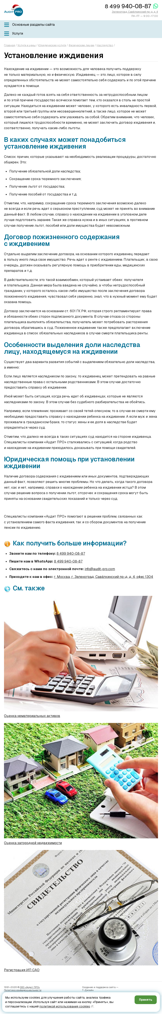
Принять (145, 1000)
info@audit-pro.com (100, 569)
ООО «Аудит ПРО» (30, 987)
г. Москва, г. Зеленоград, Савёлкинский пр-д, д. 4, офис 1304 (103, 577)
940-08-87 (128, 6)
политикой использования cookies (64, 1006)
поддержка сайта (106, 987)
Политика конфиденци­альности (22, 990)
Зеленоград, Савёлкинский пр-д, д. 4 (135, 12)
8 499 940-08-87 (71, 553)
